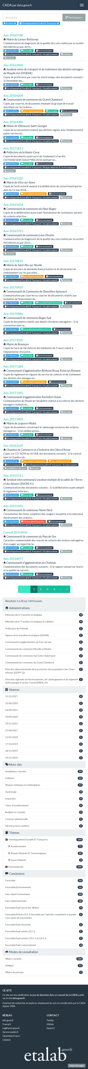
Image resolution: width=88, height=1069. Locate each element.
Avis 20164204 (13, 95)
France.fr (7, 1024)
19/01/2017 (11, 194)
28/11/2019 (44, 750)
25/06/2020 (44, 703)
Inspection (44, 798)
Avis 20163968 (13, 65)
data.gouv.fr (24, 5)
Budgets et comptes (44, 812)
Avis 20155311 (13, 475)
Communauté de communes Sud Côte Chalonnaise (44, 655)
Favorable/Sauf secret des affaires (44, 907)
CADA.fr (7, 1040)
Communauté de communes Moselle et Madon (44, 649)
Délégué (44, 965)
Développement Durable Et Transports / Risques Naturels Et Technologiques (40, 167)
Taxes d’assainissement (44, 805)
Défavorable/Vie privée (33, 521)
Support (51, 1028)
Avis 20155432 (13, 506)
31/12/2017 (11, 382)
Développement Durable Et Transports (44, 839)
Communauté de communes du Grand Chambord (44, 662)
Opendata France (11, 1036)
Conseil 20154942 (15, 532)
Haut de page (77, 1065)
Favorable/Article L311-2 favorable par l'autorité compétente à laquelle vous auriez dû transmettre (44, 916)
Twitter (50, 1020)
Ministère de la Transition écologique (44, 615)
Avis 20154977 (13, 559)
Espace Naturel (45, 860)
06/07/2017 (11, 164)
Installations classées (15, 468)
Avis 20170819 (13, 261)
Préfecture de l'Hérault (44, 628)
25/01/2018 (44, 737)
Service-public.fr (10, 1032)
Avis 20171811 (13, 148)
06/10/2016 (11, 85)
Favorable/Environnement (44, 887)
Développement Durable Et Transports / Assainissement (31, 54)
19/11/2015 (11, 548)
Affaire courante (44, 958)
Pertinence (74, 17)
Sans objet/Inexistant (31, 111)
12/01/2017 (11, 51)
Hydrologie (44, 792)
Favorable (26, 51)
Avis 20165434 (13, 204)
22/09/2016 (11, 461)
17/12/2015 (11, 521)
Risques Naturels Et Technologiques (45, 853)
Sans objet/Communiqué (33, 194)
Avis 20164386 (13, 122)
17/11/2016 (11, 137)
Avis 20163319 (13, 445)
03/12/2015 (11, 495)
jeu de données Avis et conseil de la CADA (55, 995)
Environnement (44, 51)
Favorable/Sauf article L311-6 (35, 329)
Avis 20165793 (13, 231)
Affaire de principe (44, 972)
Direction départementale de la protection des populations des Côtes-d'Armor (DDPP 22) (44, 671)
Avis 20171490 (13, 419)
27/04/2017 (11, 276)
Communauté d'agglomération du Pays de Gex (44, 642)
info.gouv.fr (8, 1020)
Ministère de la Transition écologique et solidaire (44, 621)
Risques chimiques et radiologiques (44, 785)
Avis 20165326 (13, 178)
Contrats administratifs (44, 819)
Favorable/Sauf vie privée (48, 303)
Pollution (66, 54)
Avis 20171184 (13, 366)
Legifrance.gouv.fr (11, 1028)
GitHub (50, 1024)
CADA (7, 5)
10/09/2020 (44, 716)
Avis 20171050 (13, 340)
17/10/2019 (44, 744)
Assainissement (45, 846)
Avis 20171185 (13, 393)
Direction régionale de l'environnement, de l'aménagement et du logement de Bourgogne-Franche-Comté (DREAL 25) (44, 681)
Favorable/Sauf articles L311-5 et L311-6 (44, 938)
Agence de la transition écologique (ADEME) (44, 635)
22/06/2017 (11, 435)
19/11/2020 (44, 757)
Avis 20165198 (13, 35)
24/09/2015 (44, 710)
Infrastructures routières (44, 826)
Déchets (10, 58)
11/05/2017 (11, 329)
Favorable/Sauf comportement (44, 945)
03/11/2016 (11, 111)
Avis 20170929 (13, 287)
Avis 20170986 (13, 314)
